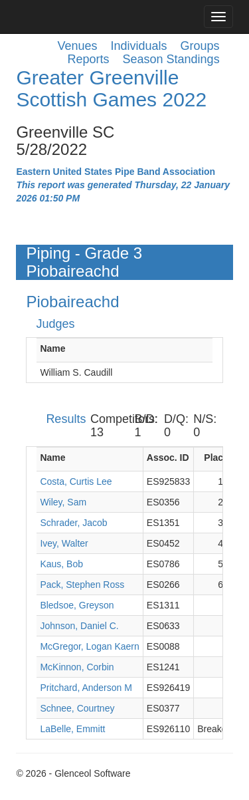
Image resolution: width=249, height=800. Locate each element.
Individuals (139, 46)
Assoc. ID (168, 457)
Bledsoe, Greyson (77, 605)
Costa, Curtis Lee (76, 481)
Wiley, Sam (63, 502)
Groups (200, 46)
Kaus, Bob (61, 564)
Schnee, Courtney (77, 708)
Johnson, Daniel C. (79, 625)
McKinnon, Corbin (77, 667)
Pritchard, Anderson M (86, 687)
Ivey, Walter (64, 543)
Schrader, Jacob (73, 522)
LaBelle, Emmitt (72, 729)
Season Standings (171, 59)
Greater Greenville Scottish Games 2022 (111, 88)
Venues (77, 46)
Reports (88, 59)
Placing (220, 457)
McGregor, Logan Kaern (89, 646)
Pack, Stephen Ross (82, 584)
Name (52, 348)
